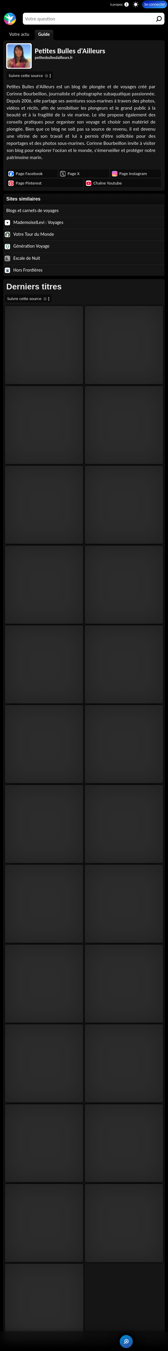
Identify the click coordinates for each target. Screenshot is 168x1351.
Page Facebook (25, 174)
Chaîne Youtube (104, 183)
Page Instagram (129, 174)
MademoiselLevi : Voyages (34, 222)
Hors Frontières (23, 270)
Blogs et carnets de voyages (32, 210)
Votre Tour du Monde (29, 234)
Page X (69, 174)
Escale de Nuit (22, 258)
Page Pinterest (24, 183)
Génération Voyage (27, 246)
